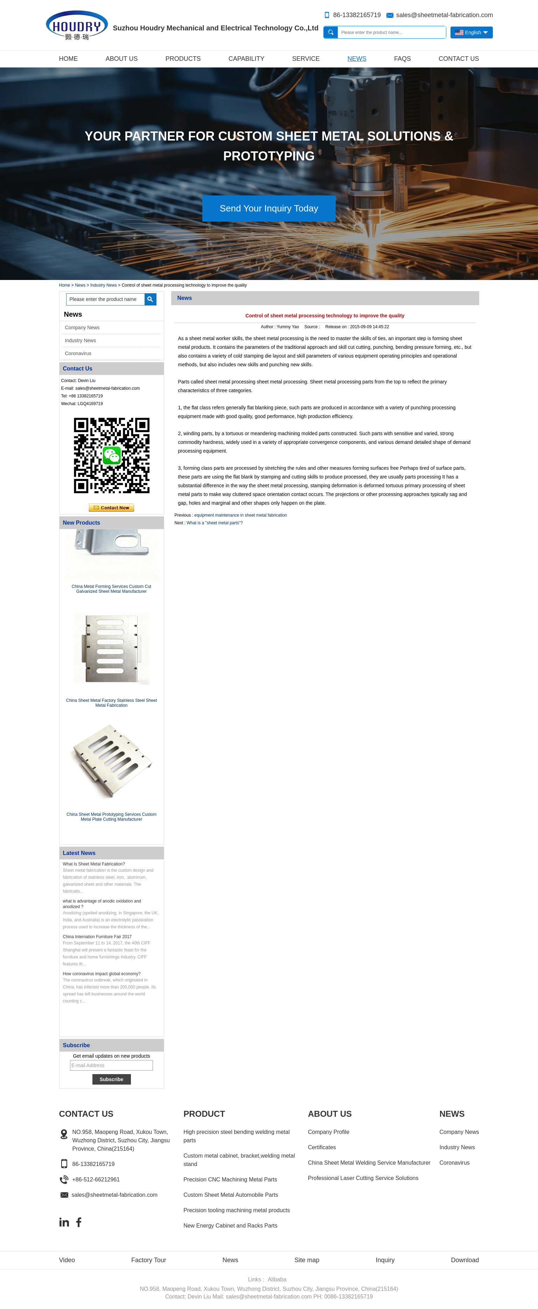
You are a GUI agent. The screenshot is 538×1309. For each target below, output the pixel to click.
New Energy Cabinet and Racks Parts (230, 1226)
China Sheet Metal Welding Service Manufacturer (369, 1163)
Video (67, 1260)
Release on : (337, 326)
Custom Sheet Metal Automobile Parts (230, 1195)
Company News (82, 327)
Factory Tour (148, 1260)
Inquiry (385, 1260)
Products (183, 58)
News (357, 58)
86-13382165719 (357, 15)
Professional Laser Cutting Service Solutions (363, 1178)
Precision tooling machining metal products (236, 1210)
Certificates (322, 1147)
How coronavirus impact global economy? (102, 973)
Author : (269, 326)
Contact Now (111, 507)
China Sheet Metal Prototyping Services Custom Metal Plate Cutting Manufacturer (111, 817)
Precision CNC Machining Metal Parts (230, 1179)
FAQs (402, 58)
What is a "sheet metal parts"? (215, 522)
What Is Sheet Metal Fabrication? (94, 864)
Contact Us (459, 58)
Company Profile (328, 1132)
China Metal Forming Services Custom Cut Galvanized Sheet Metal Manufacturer (111, 590)
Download (465, 1260)
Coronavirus (78, 353)
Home (68, 58)
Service (306, 58)
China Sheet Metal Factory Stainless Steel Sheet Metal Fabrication (111, 704)
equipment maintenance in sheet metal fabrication (240, 515)
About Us (122, 58)
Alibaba (277, 1279)
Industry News (103, 285)
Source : (312, 326)
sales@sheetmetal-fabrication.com (444, 15)
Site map (307, 1260)
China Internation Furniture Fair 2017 (97, 936)
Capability (247, 58)
